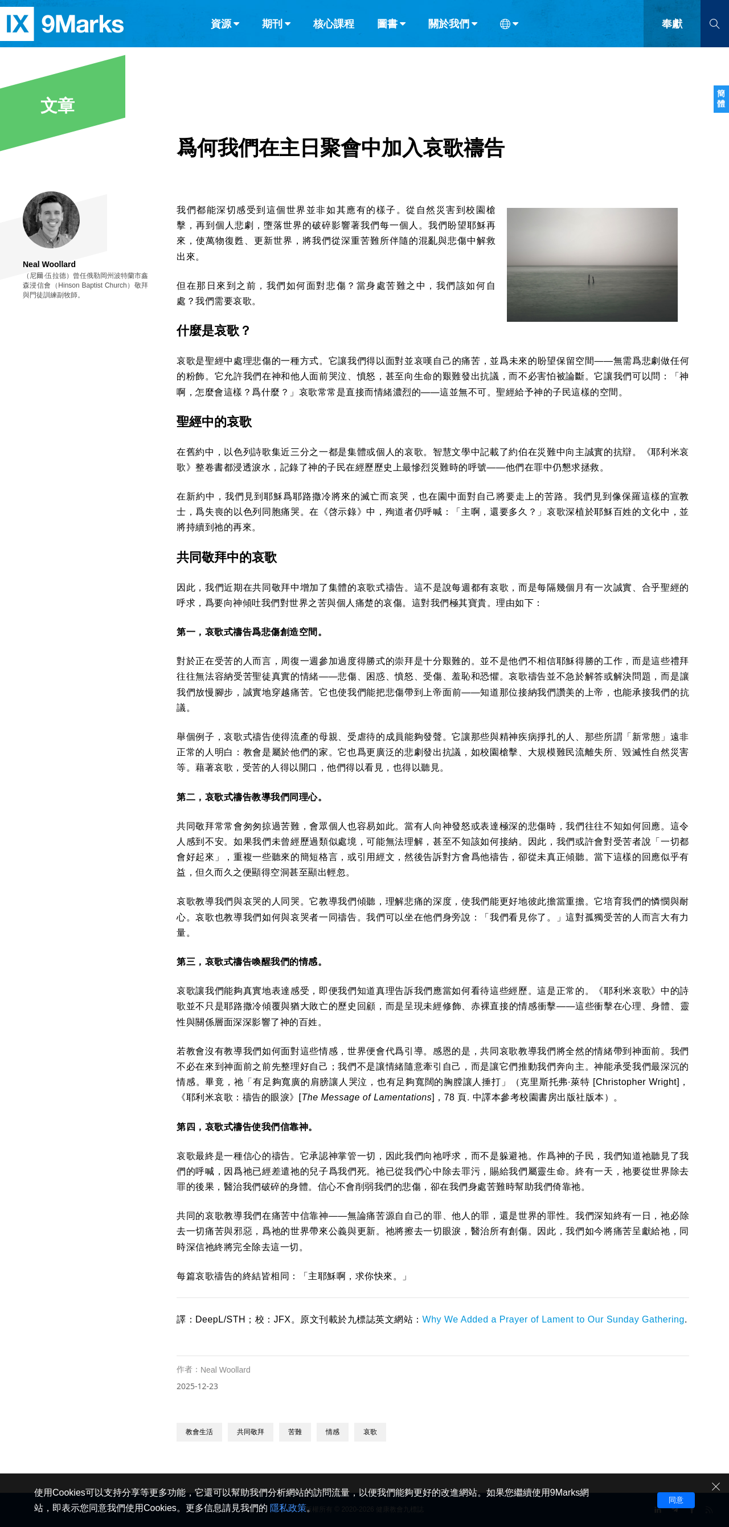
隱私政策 (288, 1508)
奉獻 (672, 33)
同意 (676, 1500)
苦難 (295, 1432)
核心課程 (333, 33)
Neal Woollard (225, 1369)
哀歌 (370, 1432)
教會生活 (199, 1432)
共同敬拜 (250, 1432)
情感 (332, 1432)
